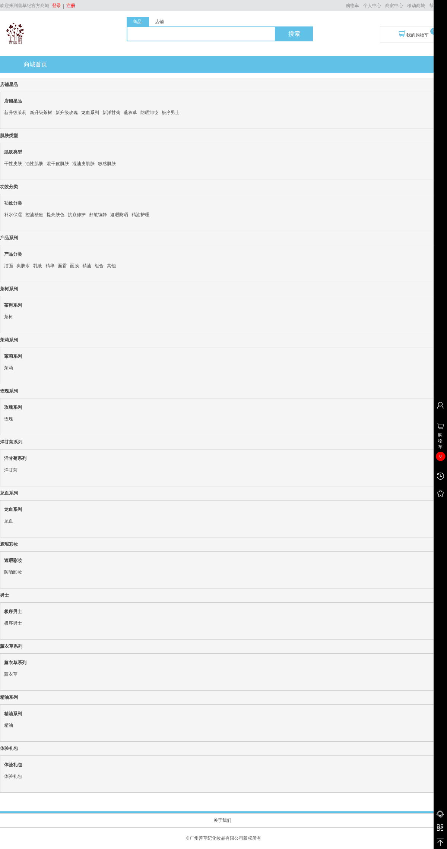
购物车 (352, 5)
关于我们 (222, 820)
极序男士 (171, 112)
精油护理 (140, 214)
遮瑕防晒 (119, 214)
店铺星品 (9, 84)
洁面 (8, 265)
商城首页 (35, 64)
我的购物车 (414, 34)
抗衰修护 (77, 214)
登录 (56, 5)
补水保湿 (13, 214)
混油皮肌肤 (83, 163)
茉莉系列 (9, 340)
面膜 (74, 265)
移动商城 (416, 5)
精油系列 (9, 697)
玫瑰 (8, 419)
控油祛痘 (34, 214)
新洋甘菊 (111, 112)
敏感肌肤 (107, 163)
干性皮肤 (13, 163)
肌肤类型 (9, 135)
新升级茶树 (41, 112)
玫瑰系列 (9, 391)
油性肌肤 (34, 163)
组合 (99, 265)
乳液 (37, 265)
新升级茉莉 (15, 112)
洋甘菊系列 (11, 442)
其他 (111, 265)
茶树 (8, 316)
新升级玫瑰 (67, 112)
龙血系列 (90, 112)
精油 (86, 265)
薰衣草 (130, 112)
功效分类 (9, 186)
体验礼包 (9, 748)
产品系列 (9, 237)
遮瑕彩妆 (9, 544)
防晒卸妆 (149, 112)
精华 (49, 265)
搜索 (294, 34)
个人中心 (372, 5)
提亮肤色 (55, 214)
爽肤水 (23, 265)
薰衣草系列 (11, 646)
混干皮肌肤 (58, 163)
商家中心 (394, 5)
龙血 (8, 521)
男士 (4, 595)
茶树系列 (9, 288)
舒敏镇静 (98, 214)
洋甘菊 (11, 470)
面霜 (62, 265)
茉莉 (8, 367)
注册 (69, 5)
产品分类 (13, 254)
